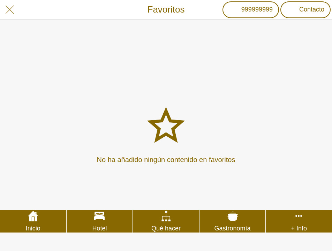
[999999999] (250, 9)
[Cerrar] (10, 10)
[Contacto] (305, 9)
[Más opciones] (299, 221)
